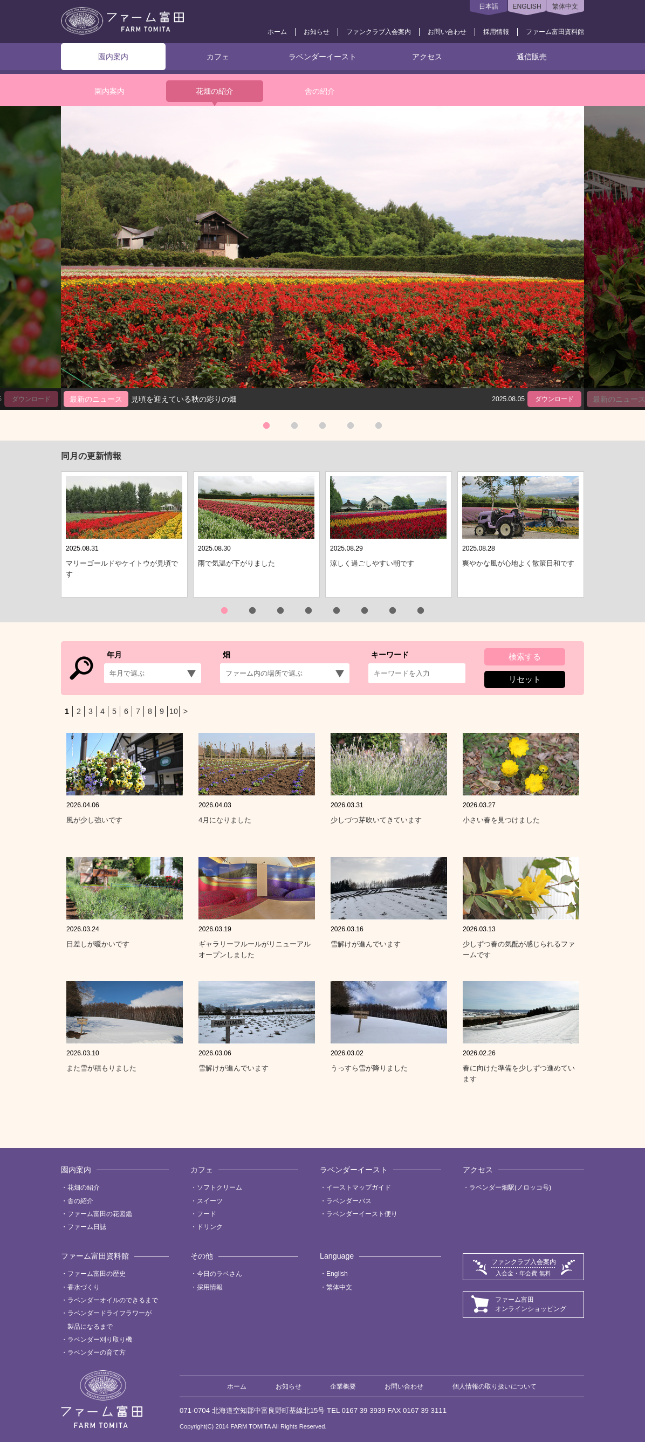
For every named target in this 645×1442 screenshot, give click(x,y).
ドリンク (210, 1227)
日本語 (488, 6)
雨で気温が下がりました (236, 563)
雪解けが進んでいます (366, 944)
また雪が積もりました (101, 1068)
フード (206, 1214)
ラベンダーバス (349, 1201)
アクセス (427, 56)
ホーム (277, 32)
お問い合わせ (447, 32)
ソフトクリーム (219, 1187)
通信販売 (532, 56)
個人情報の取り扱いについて (494, 1386)
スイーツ (210, 1201)
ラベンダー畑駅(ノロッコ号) (510, 1187)
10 (173, 711)
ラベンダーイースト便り (361, 1214)
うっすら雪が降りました (369, 1068)
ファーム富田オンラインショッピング (530, 1304)
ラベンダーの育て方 (96, 1352)
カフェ (218, 56)
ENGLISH (526, 6)
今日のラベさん (219, 1274)
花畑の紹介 (215, 91)
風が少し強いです (94, 820)
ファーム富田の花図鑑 (99, 1214)
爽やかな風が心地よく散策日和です (518, 563)
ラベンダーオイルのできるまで (112, 1300)
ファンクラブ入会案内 (378, 32)
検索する (525, 656)
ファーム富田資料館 (555, 32)
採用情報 (496, 32)
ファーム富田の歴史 (96, 1274)
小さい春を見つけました (501, 820)
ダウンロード (554, 399)
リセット (525, 679)
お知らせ (317, 32)
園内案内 (113, 56)
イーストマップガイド (358, 1187)
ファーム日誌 (86, 1227)
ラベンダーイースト (322, 56)
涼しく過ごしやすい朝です (372, 563)
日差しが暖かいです (97, 944)
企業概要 (343, 1386)
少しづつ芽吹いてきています (376, 820)
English (337, 1274)
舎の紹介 (320, 91)
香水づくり (83, 1287)
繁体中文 (565, 6)
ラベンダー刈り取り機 (99, 1339)
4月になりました (224, 820)
